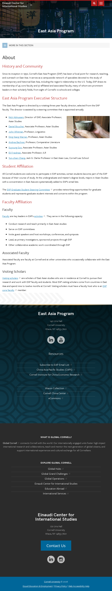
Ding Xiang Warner (18, 137)
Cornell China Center (56, 393)
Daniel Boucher (16, 126)
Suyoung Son (15, 147)
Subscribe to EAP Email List (56, 365)
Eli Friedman (15, 152)
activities (39, 216)
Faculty (5, 216)
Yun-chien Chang (17, 158)
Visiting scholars (11, 278)
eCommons (56, 398)
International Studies (15, 5)
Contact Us (56, 545)
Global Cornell (107, 3)
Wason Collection (56, 388)
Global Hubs (56, 469)
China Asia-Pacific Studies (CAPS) (56, 369)
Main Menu (101, 3)
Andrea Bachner (17, 142)
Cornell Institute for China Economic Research (56, 374)
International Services (56, 493)
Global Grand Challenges (56, 474)
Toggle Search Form (94, 3)
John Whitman (16, 131)
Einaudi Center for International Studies (56, 483)
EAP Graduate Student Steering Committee (30, 189)
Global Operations (56, 478)
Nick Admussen (16, 117)
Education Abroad (56, 488)
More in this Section (17, 45)
